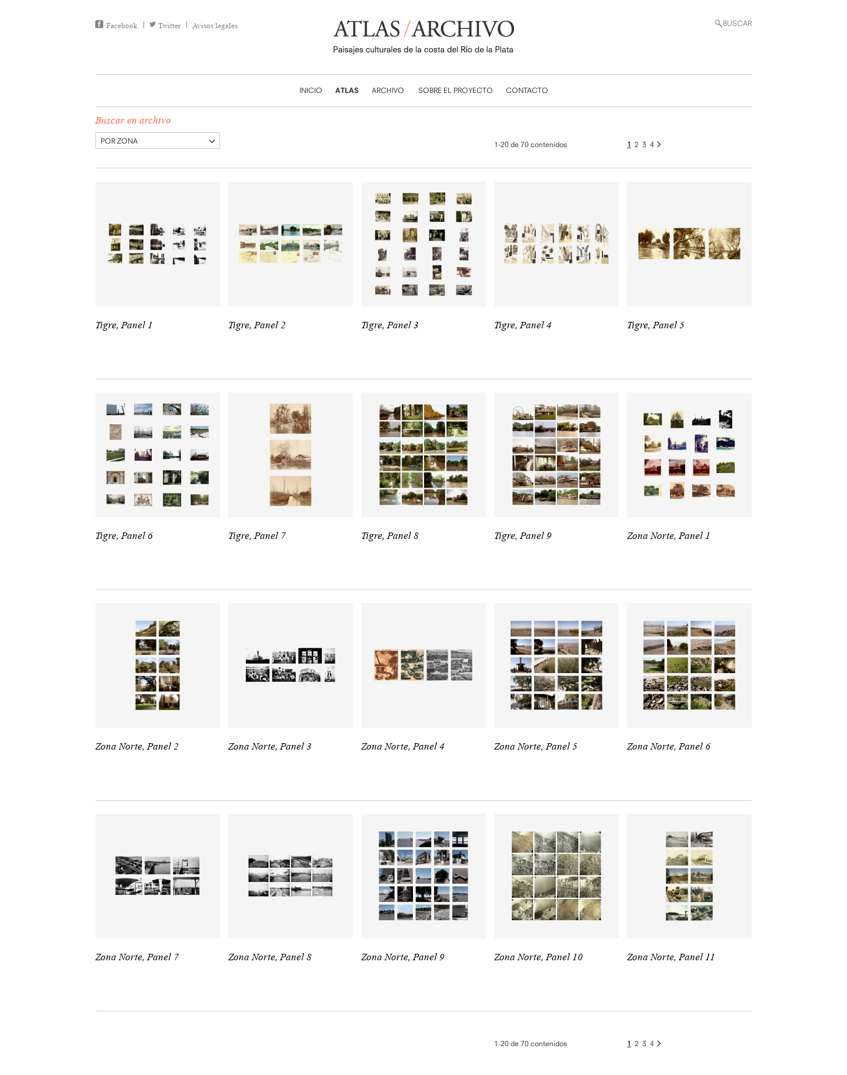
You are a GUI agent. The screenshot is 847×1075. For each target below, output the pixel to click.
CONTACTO (527, 90)
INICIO (310, 90)
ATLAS (347, 90)
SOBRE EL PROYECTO (455, 90)
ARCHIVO (388, 90)
